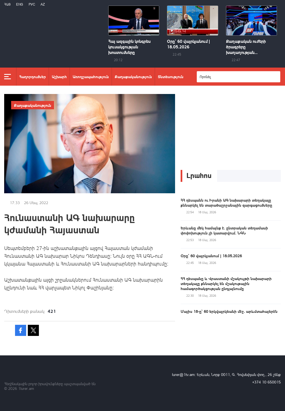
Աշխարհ (59, 76)
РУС (32, 4)
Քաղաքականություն (133, 76)
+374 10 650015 (266, 382)
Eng (19, 4)
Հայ (7, 4)
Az (43, 4)
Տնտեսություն (170, 76)
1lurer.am (26, 388)
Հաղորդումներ (32, 76)
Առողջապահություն (91, 76)
